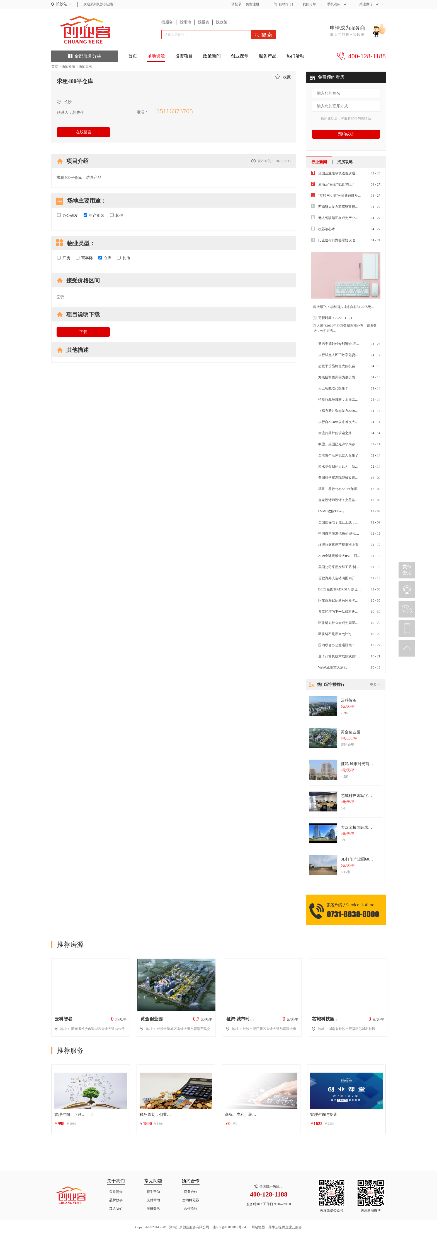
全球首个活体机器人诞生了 (338, 455)
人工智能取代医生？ (333, 388)
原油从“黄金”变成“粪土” (336, 184)
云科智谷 (348, 700)
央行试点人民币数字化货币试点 (341, 355)
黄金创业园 (350, 732)
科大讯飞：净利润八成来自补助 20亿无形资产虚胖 (350, 307)
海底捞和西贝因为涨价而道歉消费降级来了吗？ (353, 377)
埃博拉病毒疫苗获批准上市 (338, 545)
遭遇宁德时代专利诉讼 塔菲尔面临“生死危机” (352, 344)
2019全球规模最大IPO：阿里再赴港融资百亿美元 (354, 556)
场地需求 (85, 67)
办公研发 (67, 215)
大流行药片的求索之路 (335, 433)
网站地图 (257, 1227)
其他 (116, 215)
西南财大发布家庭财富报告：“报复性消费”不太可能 (356, 207)
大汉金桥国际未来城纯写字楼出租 (370, 827)
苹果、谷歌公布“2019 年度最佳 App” (345, 489)
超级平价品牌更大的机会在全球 (341, 366)
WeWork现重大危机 (332, 667)
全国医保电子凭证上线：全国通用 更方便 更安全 (354, 522)
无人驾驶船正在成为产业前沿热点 (343, 218)
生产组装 (94, 215)
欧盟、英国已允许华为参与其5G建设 (345, 444)
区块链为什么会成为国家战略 (340, 623)
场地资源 (68, 67)
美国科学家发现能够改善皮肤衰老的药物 (348, 478)
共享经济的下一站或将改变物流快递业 (346, 612)
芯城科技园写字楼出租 (360, 796)
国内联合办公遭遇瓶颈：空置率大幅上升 (348, 645)
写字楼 (84, 258)
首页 (132, 56)
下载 (83, 332)
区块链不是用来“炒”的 (334, 634)
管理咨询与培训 (324, 1115)
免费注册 (252, 4)
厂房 (63, 258)
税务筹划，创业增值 (156, 1115)
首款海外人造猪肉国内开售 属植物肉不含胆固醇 (353, 578)
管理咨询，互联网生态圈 (71, 1115)
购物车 (284, 4)
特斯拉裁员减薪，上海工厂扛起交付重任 (348, 400)
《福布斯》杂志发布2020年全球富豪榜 (346, 411)
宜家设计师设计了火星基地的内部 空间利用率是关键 (357, 500)
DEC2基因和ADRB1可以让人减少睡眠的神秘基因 (354, 589)
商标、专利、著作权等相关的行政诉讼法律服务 (241, 1115)
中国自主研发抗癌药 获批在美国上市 (345, 533)
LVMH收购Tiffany (331, 511)
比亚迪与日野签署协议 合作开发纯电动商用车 (352, 240)
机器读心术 (326, 229)
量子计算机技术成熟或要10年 (340, 656)
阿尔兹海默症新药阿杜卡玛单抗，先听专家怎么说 (355, 600)
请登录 (236, 4)
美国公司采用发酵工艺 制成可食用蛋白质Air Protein (356, 567)
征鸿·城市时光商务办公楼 (363, 764)
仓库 (104, 258)
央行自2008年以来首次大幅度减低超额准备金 (351, 422)
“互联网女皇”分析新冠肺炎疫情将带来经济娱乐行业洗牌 (360, 196)
